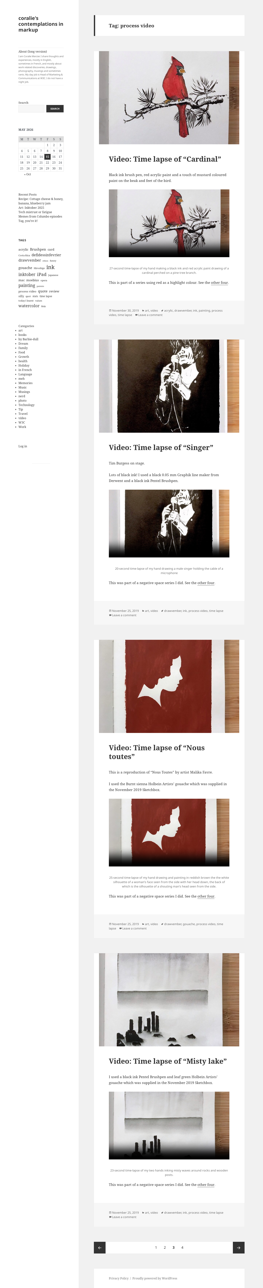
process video (198, 611)
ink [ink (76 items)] (50, 267)
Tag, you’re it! (28, 221)
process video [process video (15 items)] (27, 291)
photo (22, 401)
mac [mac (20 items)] (21, 280)
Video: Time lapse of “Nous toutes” (157, 752)
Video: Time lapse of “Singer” (161, 447)
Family (23, 348)
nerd (21, 396)
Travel (23, 414)
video (22, 418)
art (20, 330)
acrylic (168, 310)
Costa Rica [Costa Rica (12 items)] (24, 255)
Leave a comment (150, 315)
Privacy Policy (119, 1278)
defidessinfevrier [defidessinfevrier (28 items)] (46, 254)
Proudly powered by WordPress (154, 1278)
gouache (189, 924)
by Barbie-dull (28, 339)
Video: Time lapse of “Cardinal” (165, 159)
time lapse (125, 315)
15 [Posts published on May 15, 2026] (47, 157)
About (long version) (41, 66)
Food (21, 352)
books (22, 335)
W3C (21, 422)
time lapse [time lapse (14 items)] (46, 296)
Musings (24, 392)
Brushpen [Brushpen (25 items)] (38, 249)
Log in (22, 446)
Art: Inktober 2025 (31, 208)
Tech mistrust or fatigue (35, 212)
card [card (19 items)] (51, 249)
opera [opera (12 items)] (44, 280)
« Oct (27, 174)
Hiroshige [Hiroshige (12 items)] (39, 268)
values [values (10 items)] (38, 300)
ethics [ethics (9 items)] (45, 261)
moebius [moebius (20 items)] (32, 280)
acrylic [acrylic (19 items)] (23, 249)
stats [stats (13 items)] (35, 296)
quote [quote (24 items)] (42, 291)
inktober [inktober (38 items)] (26, 274)
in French (25, 370)
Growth (23, 357)
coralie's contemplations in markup (40, 24)
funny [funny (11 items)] (53, 260)
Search (23, 103)
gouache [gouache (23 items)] (25, 267)
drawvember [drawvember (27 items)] (29, 260)
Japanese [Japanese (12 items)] (53, 275)
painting (204, 310)
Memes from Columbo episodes (40, 216)
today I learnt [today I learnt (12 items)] (26, 300)
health (22, 361)
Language (25, 374)
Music (22, 387)
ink (195, 310)
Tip (20, 409)
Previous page (100, 1247)
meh (21, 379)
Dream (23, 344)
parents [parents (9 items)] (40, 286)
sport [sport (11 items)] (28, 296)
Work (22, 427)
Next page (239, 1247)
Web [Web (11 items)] (43, 306)
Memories (25, 383)
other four (219, 282)
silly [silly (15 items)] (21, 296)
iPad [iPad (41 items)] (42, 274)
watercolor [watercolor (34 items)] (28, 305)
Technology (26, 405)
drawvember (183, 310)
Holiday (23, 365)
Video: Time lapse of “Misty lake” (168, 1061)
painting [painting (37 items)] (26, 285)
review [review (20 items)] (54, 291)
